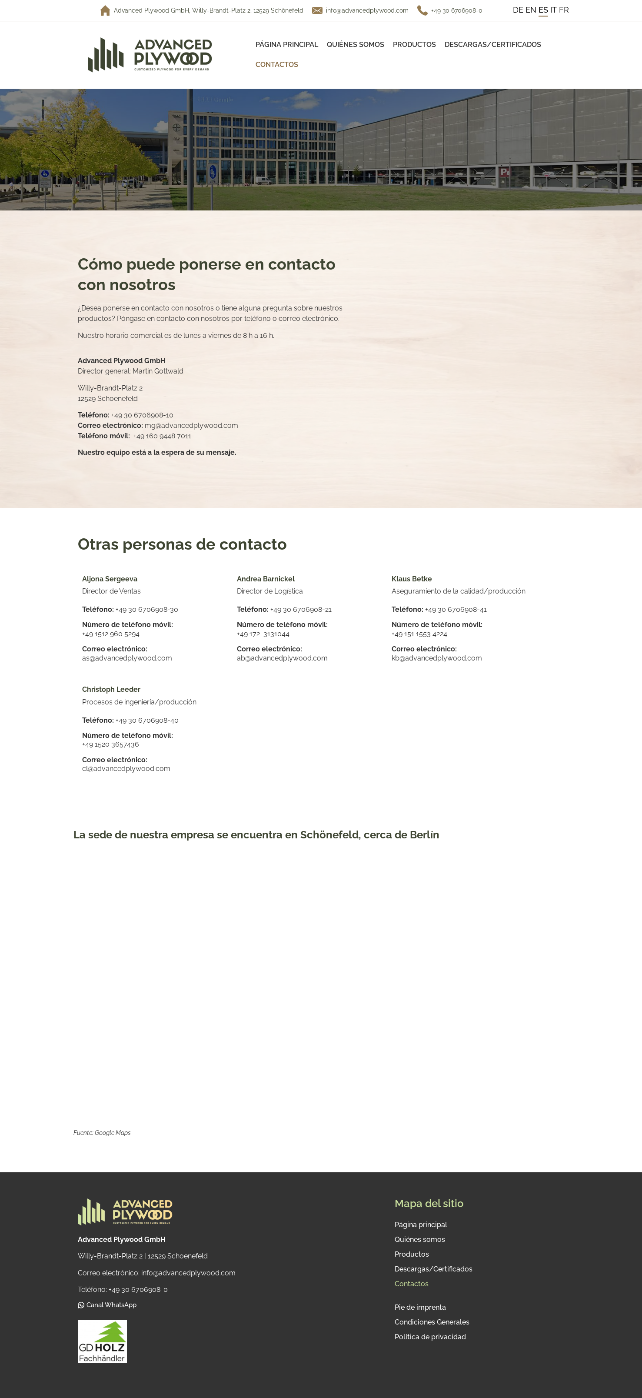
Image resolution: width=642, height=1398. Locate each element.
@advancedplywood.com (286, 658)
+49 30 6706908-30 (148, 609)
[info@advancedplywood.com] (317, 10)
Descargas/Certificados (493, 44)
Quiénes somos (355, 44)
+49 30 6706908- (452, 609)
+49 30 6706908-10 (142, 415)
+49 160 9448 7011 (162, 436)
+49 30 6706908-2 (299, 609)
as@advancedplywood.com (127, 658)
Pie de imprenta (420, 1307)
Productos (414, 44)
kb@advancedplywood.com (437, 658)
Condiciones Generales (432, 1322)
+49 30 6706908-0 (456, 10)
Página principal (287, 44)
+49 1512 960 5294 (111, 634)
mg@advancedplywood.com (191, 425)
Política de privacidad (430, 1337)
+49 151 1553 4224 (419, 634)
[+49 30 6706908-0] (422, 10)
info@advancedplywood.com (367, 10)
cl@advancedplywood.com (126, 768)
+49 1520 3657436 (110, 744)
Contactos (277, 64)
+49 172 (250, 634)
